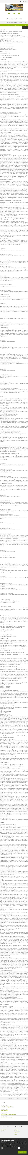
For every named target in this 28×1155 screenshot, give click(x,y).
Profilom (16, 1132)
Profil (23, 1)
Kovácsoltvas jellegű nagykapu (8, 1114)
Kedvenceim (17, 1136)
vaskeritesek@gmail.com (7, 1106)
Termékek (3, 1130)
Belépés (20, 1)
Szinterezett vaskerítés (6, 1117)
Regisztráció (17, 1130)
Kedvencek (26, 1)
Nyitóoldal (3, 1129)
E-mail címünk (4, 1110)
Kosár (15, 1134)
